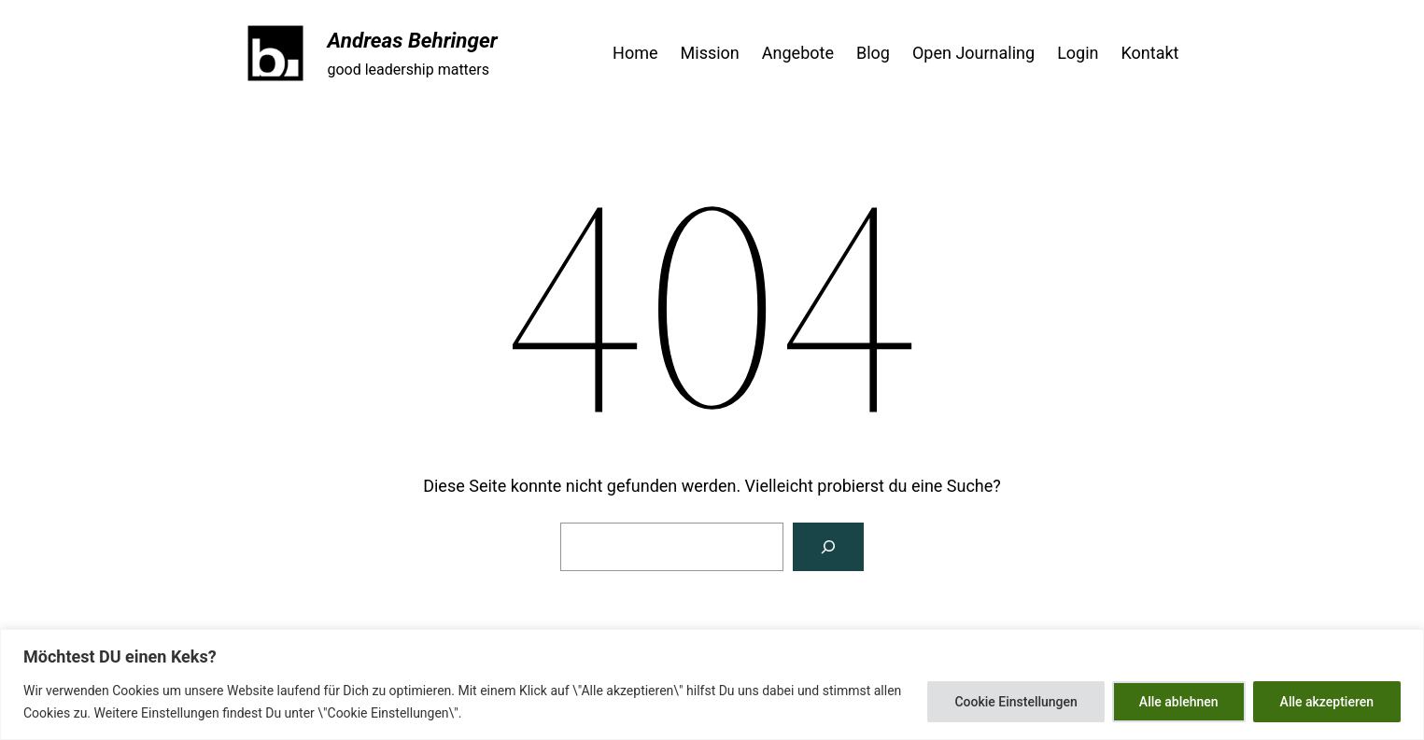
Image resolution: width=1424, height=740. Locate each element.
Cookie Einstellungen (1015, 701)
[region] (712, 684)
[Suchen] (828, 547)
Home (635, 53)
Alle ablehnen (1179, 701)
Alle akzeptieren (1327, 701)
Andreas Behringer (413, 40)
